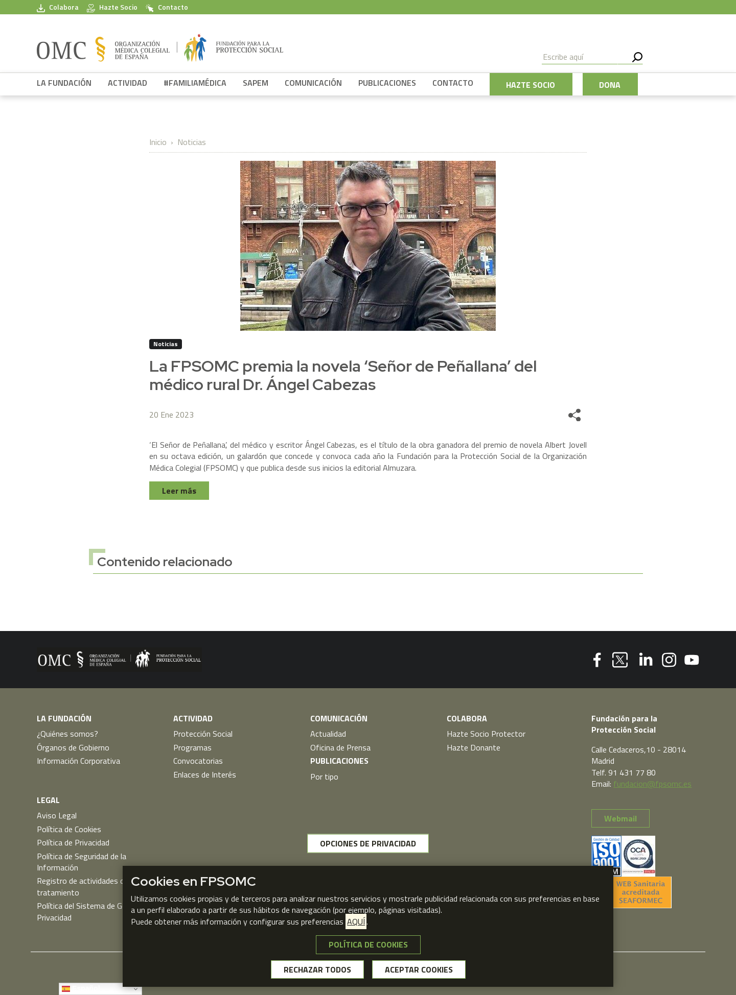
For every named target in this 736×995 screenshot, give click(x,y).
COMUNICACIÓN (313, 83)
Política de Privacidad (73, 842)
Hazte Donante (473, 747)
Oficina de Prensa (340, 747)
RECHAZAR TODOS (317, 969)
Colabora (58, 7)
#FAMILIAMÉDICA (195, 83)
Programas (192, 747)
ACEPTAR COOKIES (419, 969)
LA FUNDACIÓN (64, 83)
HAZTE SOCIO (530, 85)
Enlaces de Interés (204, 774)
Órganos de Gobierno (73, 747)
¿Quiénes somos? (67, 733)
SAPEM (255, 83)
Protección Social (203, 733)
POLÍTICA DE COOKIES (368, 944)
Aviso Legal (57, 815)
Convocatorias (198, 761)
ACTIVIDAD (127, 83)
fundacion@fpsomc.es (652, 784)
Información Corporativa (78, 761)
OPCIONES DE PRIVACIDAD (368, 843)
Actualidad (328, 733)
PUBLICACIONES (387, 83)
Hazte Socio (112, 7)
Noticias (191, 142)
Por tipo (324, 776)
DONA (609, 85)
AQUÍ (356, 921)
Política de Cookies (69, 829)
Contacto (167, 7)
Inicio (158, 142)
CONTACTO (452, 83)
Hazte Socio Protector (486, 733)
